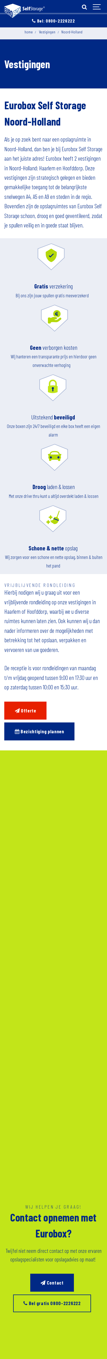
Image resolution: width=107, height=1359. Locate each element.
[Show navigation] (97, 7)
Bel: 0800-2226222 (53, 20)
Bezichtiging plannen (39, 731)
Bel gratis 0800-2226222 (51, 1303)
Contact (52, 1282)
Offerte (25, 710)
